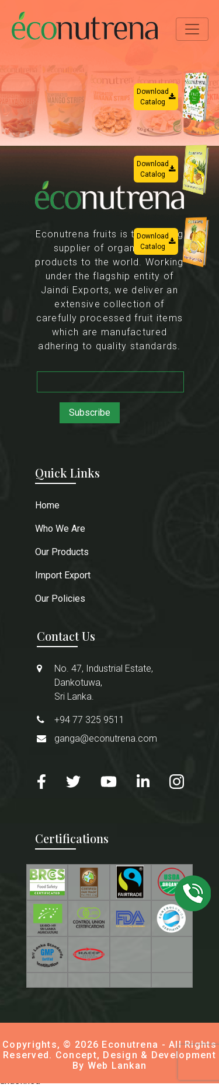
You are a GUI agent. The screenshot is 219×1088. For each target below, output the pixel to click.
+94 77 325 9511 (89, 719)
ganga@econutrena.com (105, 738)
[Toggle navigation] (192, 29)
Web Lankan (117, 1065)
